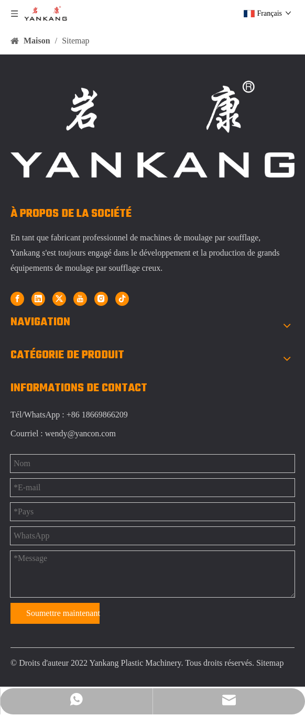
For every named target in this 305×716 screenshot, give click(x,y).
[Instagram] (101, 298)
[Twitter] (59, 298)
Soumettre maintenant (63, 613)
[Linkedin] (38, 298)
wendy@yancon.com (80, 433)
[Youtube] (80, 298)
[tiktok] (122, 298)
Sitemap (270, 662)
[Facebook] (17, 298)
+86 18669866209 (97, 414)
